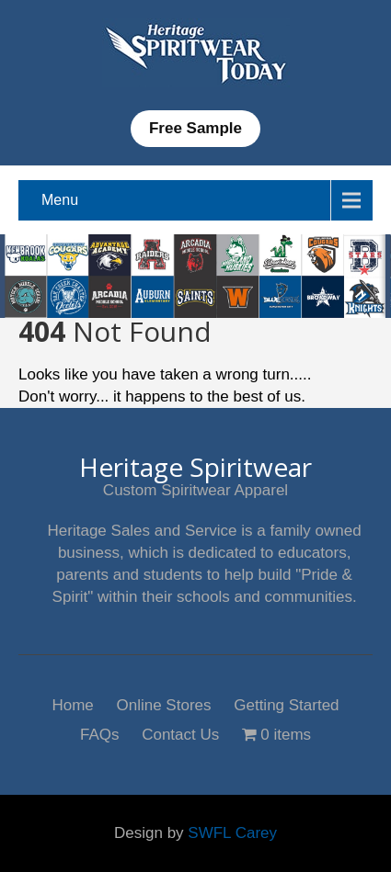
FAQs (100, 733)
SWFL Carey (232, 833)
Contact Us (180, 733)
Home (72, 703)
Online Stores (164, 703)
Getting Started (286, 703)
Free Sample (195, 128)
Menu (59, 200)
